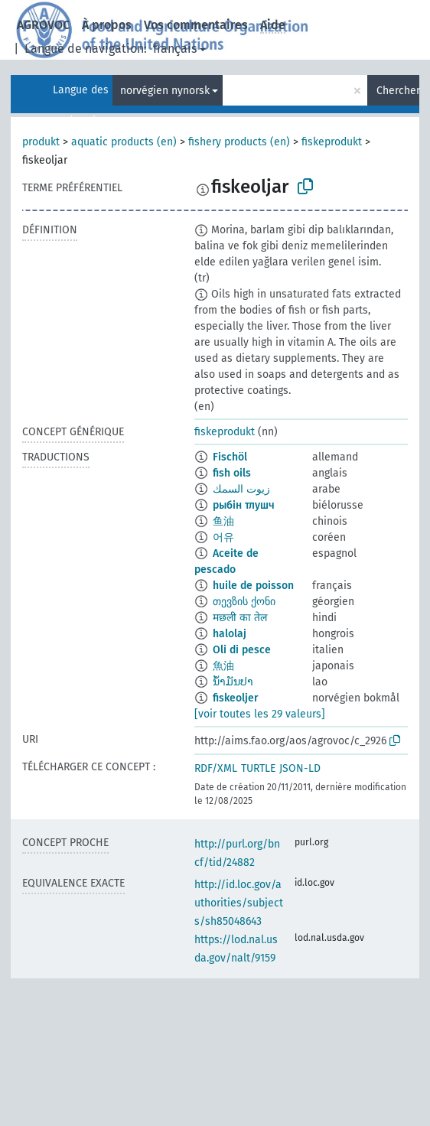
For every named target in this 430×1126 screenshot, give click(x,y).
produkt (41, 141)
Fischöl (230, 457)
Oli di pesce (242, 649)
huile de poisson (253, 585)
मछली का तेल (240, 617)
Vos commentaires (196, 25)
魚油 (223, 665)
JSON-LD (300, 768)
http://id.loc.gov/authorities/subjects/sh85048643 (238, 903)
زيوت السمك (241, 489)
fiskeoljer (236, 698)
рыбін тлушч (244, 505)
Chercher (397, 90)
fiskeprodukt (331, 141)
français (175, 48)
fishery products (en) (239, 141)
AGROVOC (43, 25)
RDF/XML (215, 768)
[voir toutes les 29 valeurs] (259, 714)
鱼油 (223, 521)
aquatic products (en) (124, 141)
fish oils (232, 473)
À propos (107, 25)
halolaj (229, 633)
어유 (223, 537)
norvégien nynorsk (165, 90)
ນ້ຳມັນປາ (233, 681)
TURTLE (258, 768)
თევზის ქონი (244, 601)
